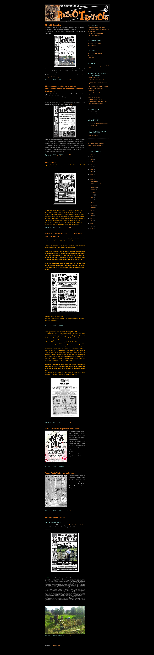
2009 (91, 226)
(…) (105, 114)
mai (92, 200)
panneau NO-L (92, 90)
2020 (91, 169)
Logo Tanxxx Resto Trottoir (95, 103)
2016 (91, 179)
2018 (91, 174)
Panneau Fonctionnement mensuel (98, 86)
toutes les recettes (93, 135)
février (93, 205)
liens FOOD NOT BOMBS (95, 53)
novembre (94, 187)
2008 (91, 228)
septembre (94, 192)
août (92, 195)
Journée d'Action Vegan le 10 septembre (62, 429)
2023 (91, 161)
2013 (91, 216)
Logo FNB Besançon (94, 97)
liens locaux (91, 55)
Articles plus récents (50, 642)
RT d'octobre (50, 162)
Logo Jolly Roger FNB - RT (95, 99)
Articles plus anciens (79, 642)
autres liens (91, 57)
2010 (91, 223)
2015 (91, 210)
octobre (93, 189)
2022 (91, 164)
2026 (91, 154)
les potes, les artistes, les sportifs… (98, 123)
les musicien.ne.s (93, 125)
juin (92, 197)
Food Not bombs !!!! (94, 35)
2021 (91, 167)
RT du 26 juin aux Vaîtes (55, 517)
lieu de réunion (92, 45)
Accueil (65, 642)
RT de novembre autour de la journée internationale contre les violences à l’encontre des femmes (64, 88)
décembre (94, 181)
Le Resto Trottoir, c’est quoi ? (97, 27)
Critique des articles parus (95, 145)
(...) (102, 112)
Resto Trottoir (56, 155)
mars (93, 202)
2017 (91, 177)
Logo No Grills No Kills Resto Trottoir (98, 101)
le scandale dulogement (64, 583)
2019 (91, 172)
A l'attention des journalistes (96, 143)
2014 (91, 213)
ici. (71, 104)
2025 (91, 156)
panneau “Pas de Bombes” (95, 88)
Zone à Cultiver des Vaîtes (76, 525)
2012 (91, 218)
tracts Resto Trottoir (93, 77)
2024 (91, 159)
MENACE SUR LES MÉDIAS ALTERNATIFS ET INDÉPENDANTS (64, 235)
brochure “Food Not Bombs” (96, 80)
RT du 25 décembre (53, 25)
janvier (93, 207)
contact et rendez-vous (94, 43)
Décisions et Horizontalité (96, 33)
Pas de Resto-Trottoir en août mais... (60, 473)
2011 (91, 221)
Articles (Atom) (56, 645)
